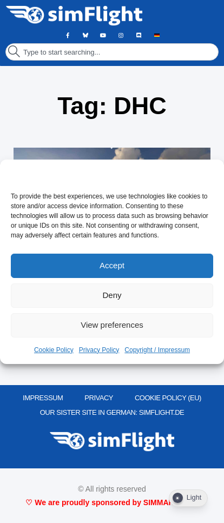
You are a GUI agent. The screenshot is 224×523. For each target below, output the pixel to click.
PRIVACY (98, 398)
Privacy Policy (99, 350)
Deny (111, 295)
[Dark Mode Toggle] (188, 498)
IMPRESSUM (43, 398)
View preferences (112, 324)
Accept (112, 265)
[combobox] (112, 52)
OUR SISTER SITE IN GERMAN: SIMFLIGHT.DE (112, 412)
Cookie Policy (54, 350)
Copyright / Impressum (157, 350)
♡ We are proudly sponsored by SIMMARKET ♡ (111, 502)
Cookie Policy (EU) (168, 398)
